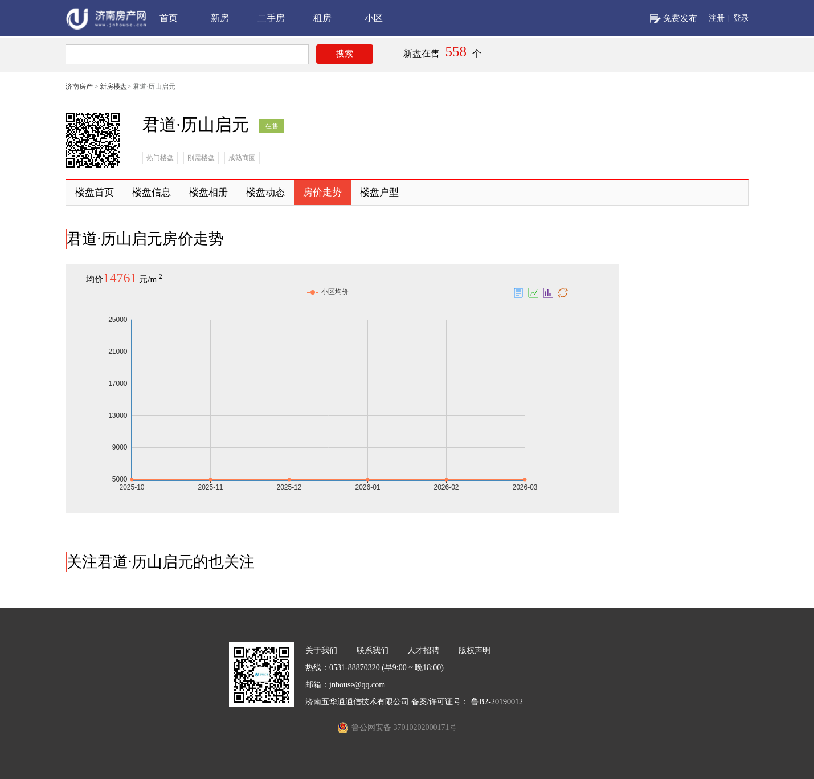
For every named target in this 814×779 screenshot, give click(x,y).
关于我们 (321, 650)
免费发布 (680, 18)
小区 (374, 18)
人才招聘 (423, 650)
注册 (717, 18)
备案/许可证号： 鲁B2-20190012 (467, 702)
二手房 (271, 18)
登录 (741, 18)
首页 (168, 18)
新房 (220, 18)
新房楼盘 (113, 87)
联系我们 (372, 650)
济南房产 (79, 87)
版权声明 (474, 650)
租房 (322, 18)
